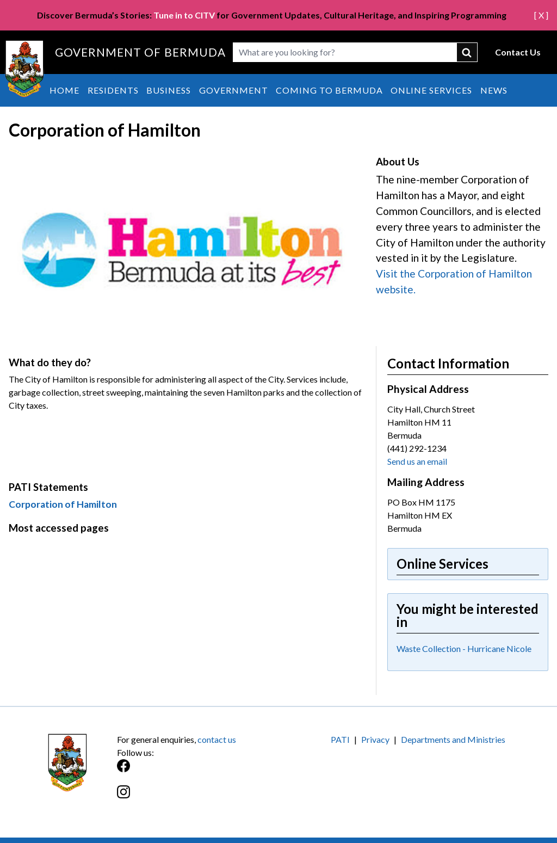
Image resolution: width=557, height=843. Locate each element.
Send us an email (417, 461)
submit (467, 52)
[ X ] (541, 15)
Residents (113, 90)
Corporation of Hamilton (63, 504)
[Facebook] (197, 771)
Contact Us (518, 52)
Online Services (431, 90)
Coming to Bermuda (329, 90)
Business (168, 90)
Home (64, 90)
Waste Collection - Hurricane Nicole (464, 648)
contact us (216, 739)
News (494, 90)
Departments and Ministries (453, 739)
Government (233, 90)
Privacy (375, 739)
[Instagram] (197, 797)
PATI (340, 739)
